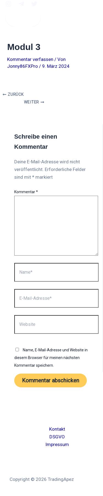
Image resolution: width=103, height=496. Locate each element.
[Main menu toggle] (23, 17)
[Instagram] (8, 5)
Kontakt (57, 429)
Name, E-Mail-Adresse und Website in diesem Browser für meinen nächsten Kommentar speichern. (51, 358)
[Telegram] (21, 5)
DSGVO (57, 436)
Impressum (57, 444)
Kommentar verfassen (30, 59)
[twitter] (34, 5)
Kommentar (26, 192)
